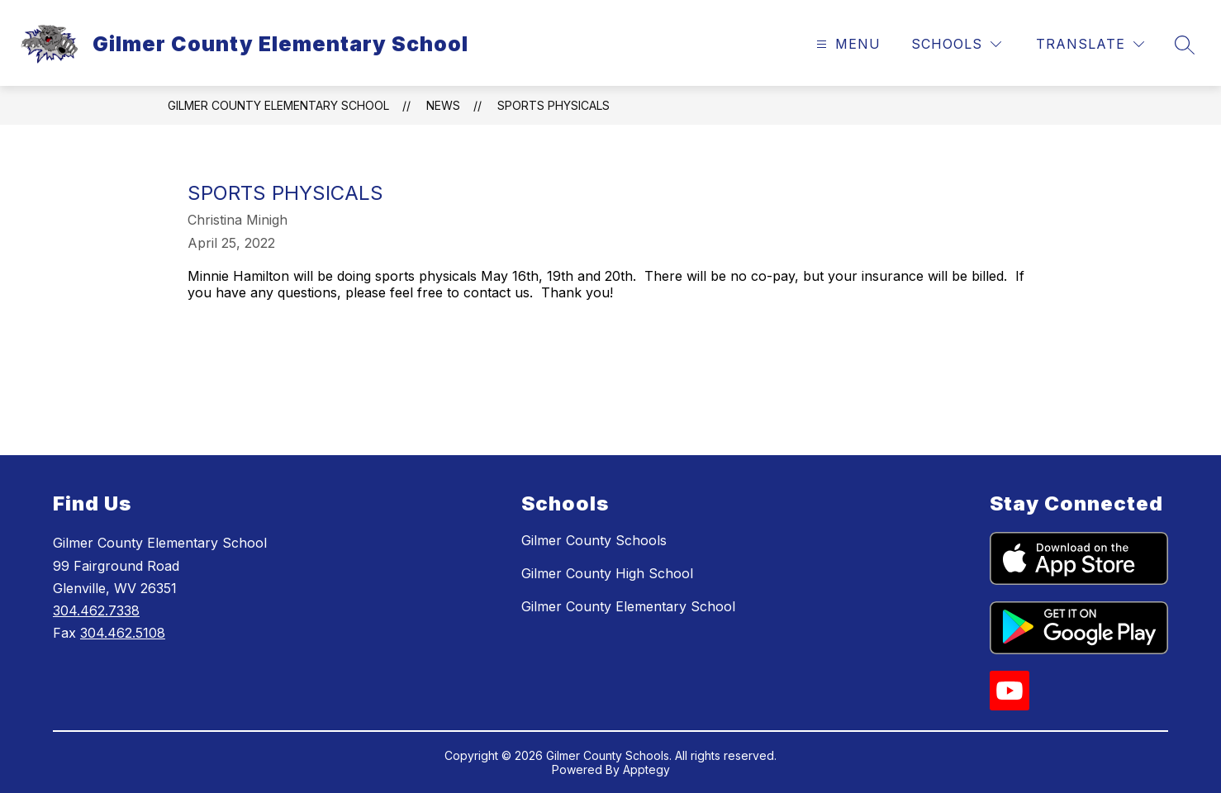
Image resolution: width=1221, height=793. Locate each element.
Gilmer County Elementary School (278, 105)
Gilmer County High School (607, 573)
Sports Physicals (553, 105)
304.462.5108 (122, 632)
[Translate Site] (1090, 44)
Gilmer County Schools (594, 540)
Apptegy (646, 769)
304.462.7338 (96, 610)
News (443, 105)
